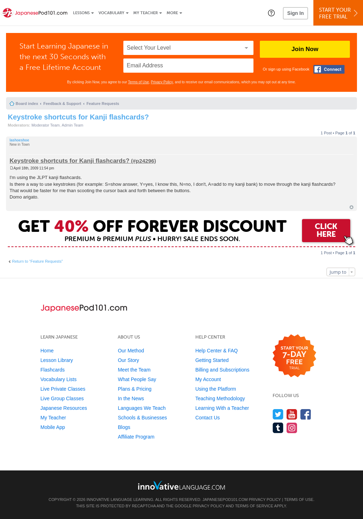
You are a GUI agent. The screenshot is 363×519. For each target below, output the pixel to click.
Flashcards (52, 370)
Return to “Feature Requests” (37, 261)
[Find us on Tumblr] (278, 427)
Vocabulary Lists (58, 379)
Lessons (81, 13)
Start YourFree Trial (339, 13)
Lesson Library (56, 360)
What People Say (137, 379)
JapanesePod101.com (225, 499)
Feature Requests (102, 103)
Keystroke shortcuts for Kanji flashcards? (78, 117)
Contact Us (207, 417)
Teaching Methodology (220, 398)
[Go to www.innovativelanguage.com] (181, 485)
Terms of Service (254, 506)
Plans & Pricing (134, 389)
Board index (27, 103)
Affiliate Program (136, 437)
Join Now (304, 49)
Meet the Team (134, 370)
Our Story (128, 360)
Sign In (295, 13)
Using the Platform (215, 389)
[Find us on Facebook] (305, 414)
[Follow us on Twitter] (278, 414)
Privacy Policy (162, 82)
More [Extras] (172, 13)
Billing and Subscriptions (222, 370)
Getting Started (212, 360)
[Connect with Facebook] (329, 69)
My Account (208, 379)
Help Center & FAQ (216, 350)
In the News (131, 398)
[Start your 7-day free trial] (294, 356)
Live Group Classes (62, 398)
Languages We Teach (142, 408)
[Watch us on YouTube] (291, 414)
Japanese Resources (63, 408)
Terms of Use (138, 82)
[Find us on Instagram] (291, 427)
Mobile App (52, 427)
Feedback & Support (62, 103)
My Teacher (145, 13)
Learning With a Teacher (222, 408)
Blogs (124, 427)
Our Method (131, 350)
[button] (271, 13)
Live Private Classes (62, 389)
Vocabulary (111, 13)
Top (351, 207)
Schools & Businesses (142, 417)
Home (47, 350)
